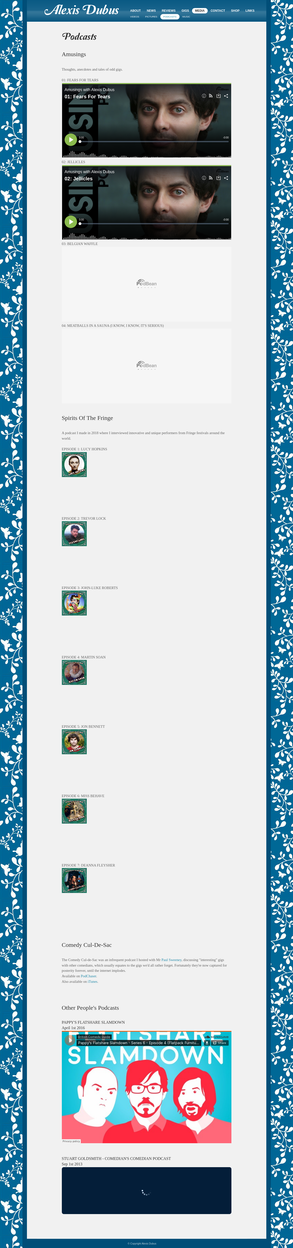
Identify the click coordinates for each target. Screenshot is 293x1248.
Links (250, 10)
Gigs (185, 10)
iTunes (93, 982)
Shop (235, 10)
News (151, 10)
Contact (218, 10)
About (135, 10)
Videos (134, 16)
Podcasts (170, 16)
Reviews (169, 10)
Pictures (151, 16)
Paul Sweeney (172, 960)
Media (200, 10)
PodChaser (88, 976)
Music (186, 16)
